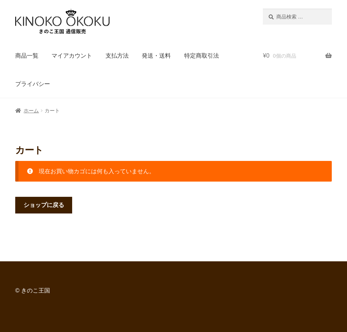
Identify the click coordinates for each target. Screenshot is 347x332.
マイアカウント (71, 56)
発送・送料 (156, 56)
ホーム (31, 110)
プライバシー (32, 84)
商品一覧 (26, 56)
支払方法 (117, 56)
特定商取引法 (201, 56)
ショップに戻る (44, 205)
